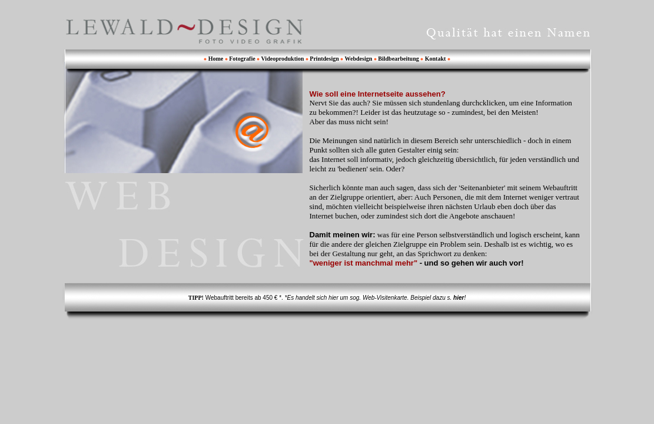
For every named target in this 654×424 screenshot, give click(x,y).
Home (216, 58)
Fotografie (242, 58)
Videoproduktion (282, 58)
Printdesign (325, 58)
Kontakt (435, 58)
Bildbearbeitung (399, 58)
